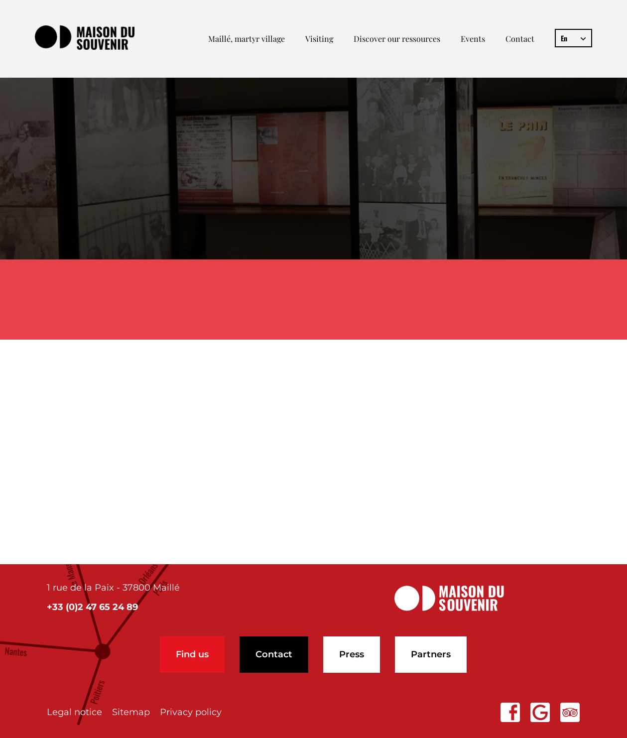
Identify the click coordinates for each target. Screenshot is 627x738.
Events (473, 38)
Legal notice (74, 712)
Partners (431, 654)
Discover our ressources (397, 38)
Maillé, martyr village (246, 38)
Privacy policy (191, 712)
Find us (192, 654)
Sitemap (131, 712)
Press (351, 654)
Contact (519, 38)
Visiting (319, 38)
